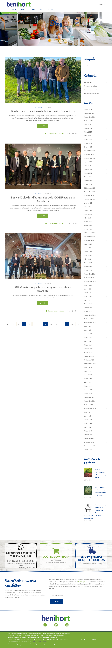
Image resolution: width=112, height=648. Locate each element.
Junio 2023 (88, 210)
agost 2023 (88, 203)
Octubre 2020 (89, 319)
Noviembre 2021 (89, 274)
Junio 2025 (88, 128)
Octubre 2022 (89, 240)
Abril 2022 (87, 259)
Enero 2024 (88, 184)
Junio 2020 (88, 334)
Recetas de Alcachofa (91, 93)
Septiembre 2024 (90, 158)
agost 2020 (88, 326)
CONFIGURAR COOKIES (39, 642)
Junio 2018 (88, 420)
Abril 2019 (87, 382)
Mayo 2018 (88, 423)
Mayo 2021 (88, 296)
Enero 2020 (88, 352)
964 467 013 (13, 560)
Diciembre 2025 (89, 113)
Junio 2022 (88, 251)
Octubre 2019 (89, 360)
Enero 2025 (88, 147)
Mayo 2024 (88, 173)
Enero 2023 (88, 229)
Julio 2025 (87, 124)
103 (77, 324)
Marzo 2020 (88, 345)
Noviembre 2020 (89, 315)
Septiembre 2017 (90, 446)
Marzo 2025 (88, 139)
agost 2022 (88, 244)
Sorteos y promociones (92, 90)
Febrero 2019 (88, 390)
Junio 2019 (88, 375)
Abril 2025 (87, 136)
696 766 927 (27, 560)
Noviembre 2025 (89, 117)
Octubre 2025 (89, 121)
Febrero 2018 (88, 435)
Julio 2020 (87, 330)
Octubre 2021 (89, 278)
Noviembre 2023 (89, 192)
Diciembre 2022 (89, 233)
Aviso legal (81, 582)
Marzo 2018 (88, 431)
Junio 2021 (88, 293)
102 (72, 324)
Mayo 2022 (88, 255)
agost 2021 (88, 285)
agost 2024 (88, 162)
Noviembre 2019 (89, 356)
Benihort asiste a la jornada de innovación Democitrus (43, 111)
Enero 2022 (88, 270)
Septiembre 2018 (90, 408)
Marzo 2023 (88, 222)
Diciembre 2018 (89, 397)
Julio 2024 (87, 166)
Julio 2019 (87, 371)
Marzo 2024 (88, 177)
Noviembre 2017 (89, 438)
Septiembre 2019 (90, 364)
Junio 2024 (88, 169)
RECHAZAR (96, 640)
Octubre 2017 (89, 442)
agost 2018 (88, 412)
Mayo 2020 (88, 337)
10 (51, 324)
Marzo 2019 (88, 386)
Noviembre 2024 (89, 151)
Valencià (102, 4)
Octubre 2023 (89, 195)
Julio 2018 (87, 416)
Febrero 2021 (88, 308)
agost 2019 (88, 367)
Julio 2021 (87, 289)
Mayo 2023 (88, 214)
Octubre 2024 (89, 154)
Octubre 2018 (89, 405)
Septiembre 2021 (90, 281)
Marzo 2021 (88, 304)
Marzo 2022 (88, 263)
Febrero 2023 (88, 225)
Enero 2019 (88, 393)
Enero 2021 (88, 311)
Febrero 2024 (88, 180)
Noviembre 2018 (89, 401)
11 (56, 324)
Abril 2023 (87, 218)
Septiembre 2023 (90, 199)
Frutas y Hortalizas (90, 86)
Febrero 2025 (88, 143)
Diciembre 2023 (89, 188)
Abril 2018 (87, 427)
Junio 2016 (88, 450)
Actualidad (39, 107)
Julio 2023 (87, 207)
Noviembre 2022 (89, 237)
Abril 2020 (87, 341)
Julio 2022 (87, 248)
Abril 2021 (87, 300)
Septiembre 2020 (90, 322)
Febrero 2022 (88, 266)
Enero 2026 (88, 109)
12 (61, 324)
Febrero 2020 (88, 349)
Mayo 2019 (88, 379)
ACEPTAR (81, 640)
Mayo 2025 (88, 132)
